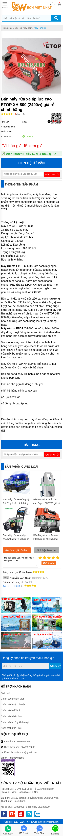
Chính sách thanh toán (13, 698)
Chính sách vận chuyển (13, 704)
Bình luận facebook (47, 550)
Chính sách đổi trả (10, 710)
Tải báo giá (55, 121)
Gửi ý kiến (49, 563)
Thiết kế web (31, 822)
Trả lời (6, 586)
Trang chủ (7, 28)
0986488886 (24, 741)
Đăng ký (55, 666)
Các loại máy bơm (23, 28)
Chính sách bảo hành (12, 716)
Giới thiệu (6, 693)
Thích (16, 585)
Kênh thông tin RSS (11, 728)
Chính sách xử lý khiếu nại (15, 722)
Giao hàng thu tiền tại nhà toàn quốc (31, 154)
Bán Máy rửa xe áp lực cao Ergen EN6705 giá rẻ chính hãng (46, 503)
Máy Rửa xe (40, 28)
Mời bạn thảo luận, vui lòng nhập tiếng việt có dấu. (20, 561)
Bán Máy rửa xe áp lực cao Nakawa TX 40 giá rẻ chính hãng (16, 539)
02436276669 (28, 747)
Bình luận (20, 114)
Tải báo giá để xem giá (22, 145)
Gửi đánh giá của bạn (16, 550)
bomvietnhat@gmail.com (24, 752)
